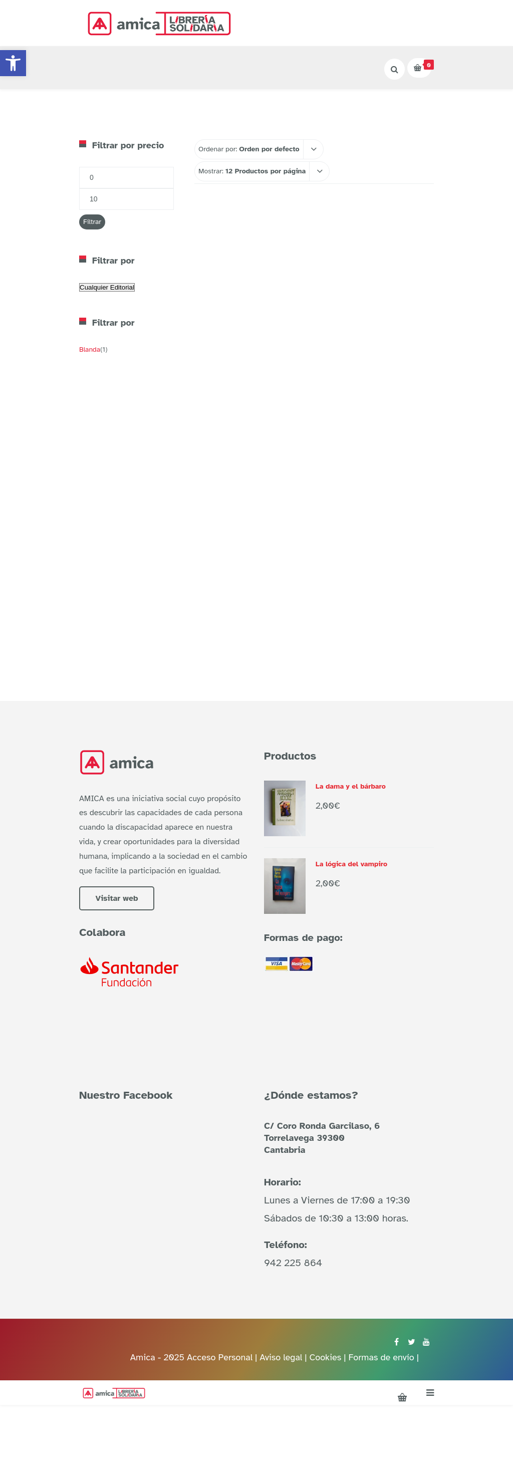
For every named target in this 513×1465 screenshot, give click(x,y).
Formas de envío (381, 1357)
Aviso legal (282, 1357)
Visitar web (116, 898)
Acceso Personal (219, 1357)
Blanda (89, 349)
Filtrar (92, 221)
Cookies (325, 1357)
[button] (13, 63)
